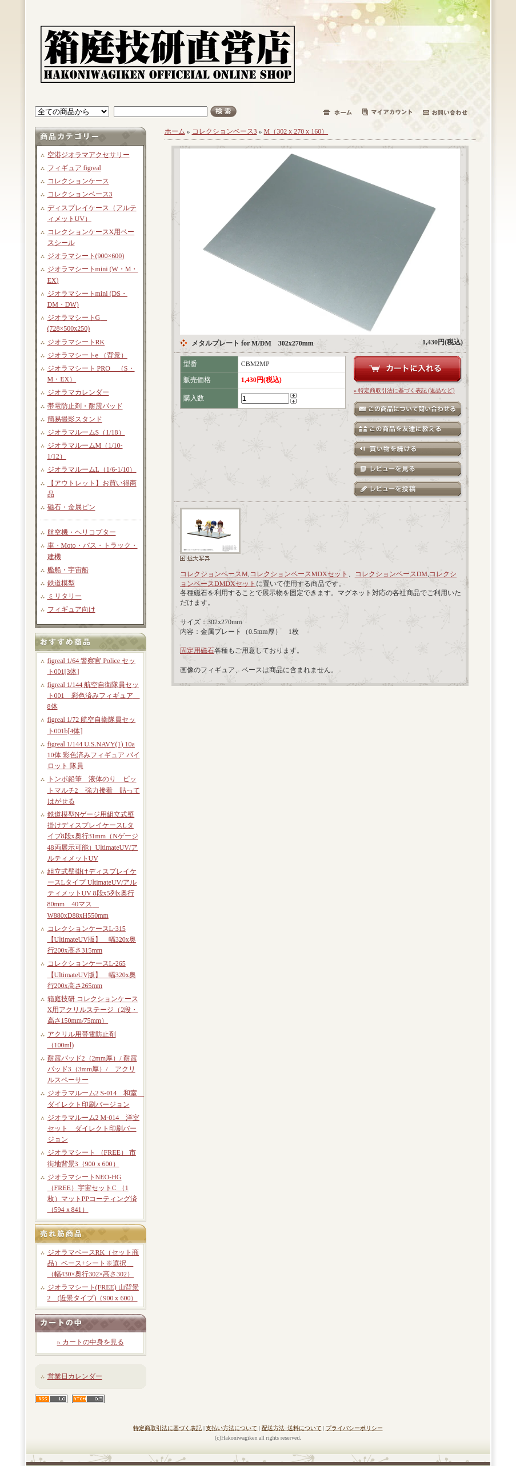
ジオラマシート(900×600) (86, 256)
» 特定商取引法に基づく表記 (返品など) (404, 390)
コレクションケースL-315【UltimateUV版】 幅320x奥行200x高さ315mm (91, 939)
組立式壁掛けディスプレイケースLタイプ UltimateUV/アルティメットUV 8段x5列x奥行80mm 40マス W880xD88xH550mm (92, 893)
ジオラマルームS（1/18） (86, 432)
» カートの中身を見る (90, 1342)
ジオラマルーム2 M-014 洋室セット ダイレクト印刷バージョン (93, 1128)
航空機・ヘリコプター (81, 532)
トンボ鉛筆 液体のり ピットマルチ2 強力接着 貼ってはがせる (93, 790)
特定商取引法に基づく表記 (167, 1428)
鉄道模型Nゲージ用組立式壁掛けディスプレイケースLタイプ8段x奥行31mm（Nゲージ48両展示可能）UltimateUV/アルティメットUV (92, 836)
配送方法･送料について (292, 1428)
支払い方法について (231, 1428)
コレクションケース (78, 181)
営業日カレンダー (74, 1376)
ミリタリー (64, 596)
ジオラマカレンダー (78, 392)
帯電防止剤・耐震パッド (85, 406)
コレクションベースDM (391, 574)
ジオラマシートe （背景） (87, 355)
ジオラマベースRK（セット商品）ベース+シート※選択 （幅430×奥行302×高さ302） (93, 1263)
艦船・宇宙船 (68, 570)
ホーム (175, 131)
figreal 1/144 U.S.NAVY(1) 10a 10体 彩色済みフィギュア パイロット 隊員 (93, 755)
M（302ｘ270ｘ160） (296, 131)
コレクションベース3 (80, 194)
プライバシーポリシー (354, 1428)
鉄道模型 (61, 583)
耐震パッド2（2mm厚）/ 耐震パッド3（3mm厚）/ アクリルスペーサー (92, 1069)
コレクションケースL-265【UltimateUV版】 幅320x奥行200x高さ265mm (91, 974)
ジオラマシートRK (76, 342)
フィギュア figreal (74, 168)
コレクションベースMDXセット (299, 574)
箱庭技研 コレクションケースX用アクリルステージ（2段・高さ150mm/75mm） (92, 1010)
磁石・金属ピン (71, 507)
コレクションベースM (214, 574)
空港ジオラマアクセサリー (88, 155)
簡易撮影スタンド (74, 419)
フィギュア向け (71, 609)
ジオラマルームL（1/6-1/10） (92, 469)
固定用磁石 (197, 650)
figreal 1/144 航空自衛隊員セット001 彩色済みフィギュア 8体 (93, 695)
